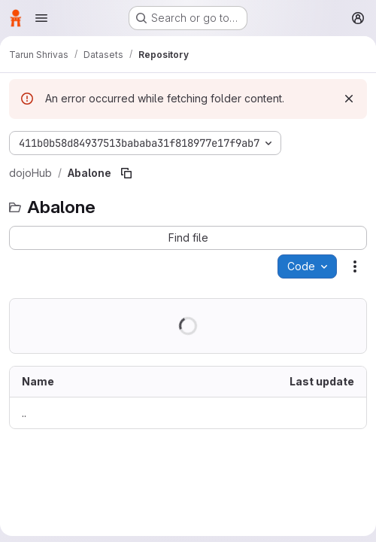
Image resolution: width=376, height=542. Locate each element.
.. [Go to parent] (24, 412)
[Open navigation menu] (41, 18)
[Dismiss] (349, 99)
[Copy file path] (126, 173)
